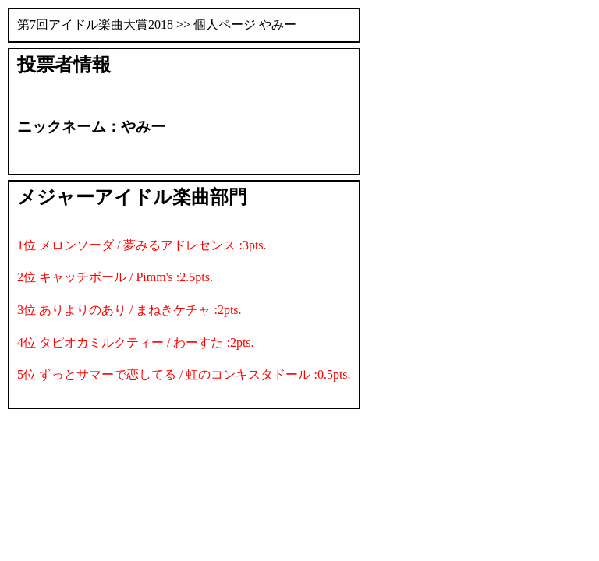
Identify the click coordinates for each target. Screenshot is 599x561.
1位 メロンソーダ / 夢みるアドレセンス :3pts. (142, 245)
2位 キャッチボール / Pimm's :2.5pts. (115, 277)
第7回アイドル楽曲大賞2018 (95, 24)
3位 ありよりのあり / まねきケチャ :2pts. (129, 309)
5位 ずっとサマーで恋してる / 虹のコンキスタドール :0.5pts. (184, 374)
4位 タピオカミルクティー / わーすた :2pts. (135, 342)
